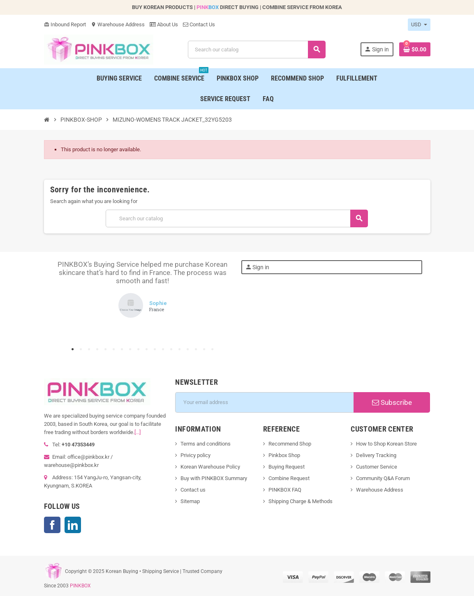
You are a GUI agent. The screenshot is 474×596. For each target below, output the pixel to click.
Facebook (52, 525)
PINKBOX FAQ (284, 490)
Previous (64, 302)
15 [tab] (188, 349)
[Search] (256, 49)
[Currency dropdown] (419, 24)
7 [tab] (122, 349)
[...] (137, 432)
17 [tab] (204, 349)
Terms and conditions (205, 444)
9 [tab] (138, 349)
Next (221, 302)
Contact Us (199, 24)
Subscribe (392, 402)
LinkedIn (73, 525)
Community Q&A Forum (383, 478)
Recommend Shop (289, 444)
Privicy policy (195, 455)
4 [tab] (97, 349)
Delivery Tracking (376, 455)
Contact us (193, 490)
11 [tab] (155, 349)
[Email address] (264, 402)
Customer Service (376, 467)
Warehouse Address (118, 24)
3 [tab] (89, 349)
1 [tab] (73, 349)
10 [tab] (147, 349)
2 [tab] (81, 349)
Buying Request (286, 467)
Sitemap (190, 501)
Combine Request (289, 478)
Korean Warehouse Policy (210, 467)
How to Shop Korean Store (386, 444)
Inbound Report (65, 24)
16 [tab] (196, 349)
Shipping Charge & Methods (300, 501)
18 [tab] (212, 349)
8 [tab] (130, 349)
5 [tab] (106, 349)
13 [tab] (171, 349)
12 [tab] (163, 349)
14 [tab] (180, 349)
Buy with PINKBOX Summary (213, 478)
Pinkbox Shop (284, 455)
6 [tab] (114, 349)
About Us (164, 24)
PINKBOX (80, 586)
